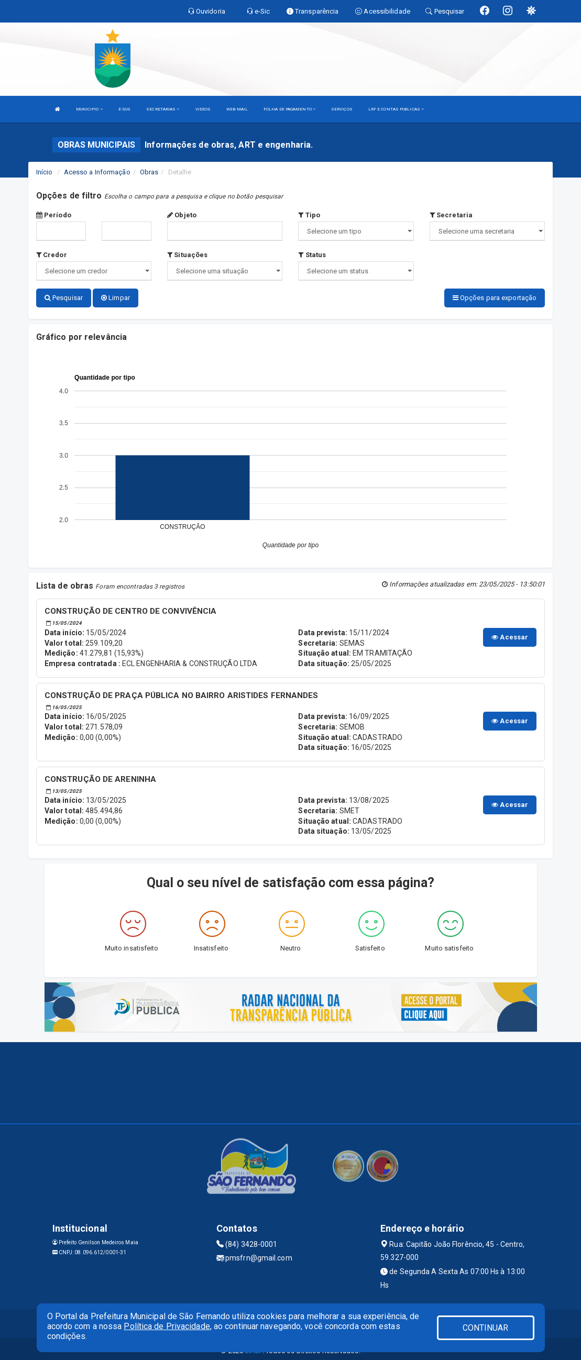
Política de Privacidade (167, 1326)
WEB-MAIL (237, 109)
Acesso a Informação (97, 172)
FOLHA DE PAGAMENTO (289, 109)
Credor (51, 255)
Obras (149, 172)
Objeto (181, 215)
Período (53, 215)
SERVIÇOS (342, 109)
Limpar (115, 298)
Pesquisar (64, 298)
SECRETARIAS (162, 109)
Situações (187, 255)
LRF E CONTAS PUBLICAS (396, 109)
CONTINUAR (486, 1328)
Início (44, 172)
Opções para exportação (494, 298)
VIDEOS (203, 109)
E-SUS (124, 109)
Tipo (309, 215)
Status (312, 255)
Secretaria (451, 215)
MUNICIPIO (89, 109)
